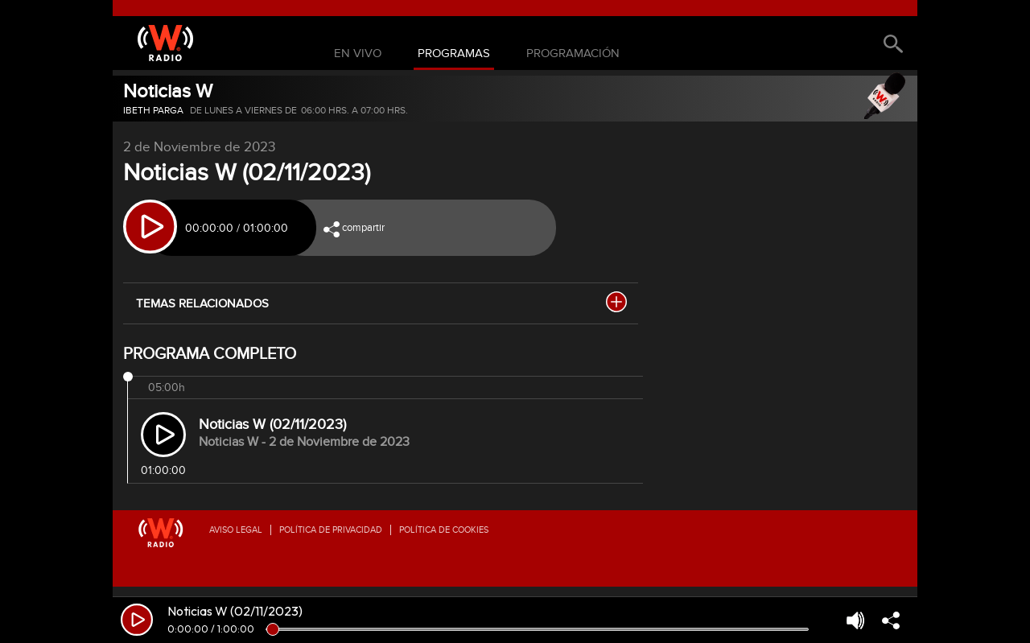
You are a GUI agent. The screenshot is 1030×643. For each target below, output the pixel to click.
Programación (573, 53)
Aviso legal (235, 530)
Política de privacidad (330, 530)
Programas (454, 53)
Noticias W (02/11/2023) (272, 424)
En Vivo (357, 53)
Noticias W (167, 91)
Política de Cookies (443, 530)
